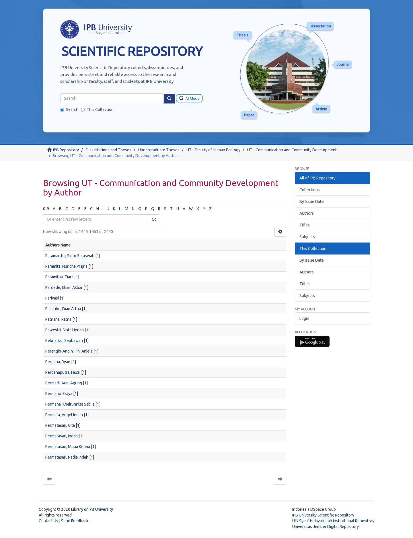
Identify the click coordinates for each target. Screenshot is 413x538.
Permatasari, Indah (61, 436)
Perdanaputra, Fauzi (62, 372)
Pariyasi (52, 298)
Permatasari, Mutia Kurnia (67, 446)
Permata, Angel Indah (64, 414)
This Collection (97, 109)
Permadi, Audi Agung (63, 383)
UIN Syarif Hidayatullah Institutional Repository (333, 521)
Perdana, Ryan (57, 361)
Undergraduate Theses (159, 150)
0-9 (46, 208)
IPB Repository (66, 150)
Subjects (307, 236)
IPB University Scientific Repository (323, 515)
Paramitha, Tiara (59, 277)
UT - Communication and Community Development (292, 150)
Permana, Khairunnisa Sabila (70, 404)
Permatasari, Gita (60, 425)
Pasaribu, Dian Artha (63, 308)
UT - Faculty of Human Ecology (213, 150)
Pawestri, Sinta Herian (64, 330)
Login (304, 318)
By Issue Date (311, 201)
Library (77, 509)
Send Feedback (74, 521)
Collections (309, 189)
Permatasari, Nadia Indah (66, 457)
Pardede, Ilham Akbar (64, 287)
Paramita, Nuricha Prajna (66, 266)
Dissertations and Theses (108, 150)
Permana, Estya (58, 393)
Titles (304, 225)
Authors (306, 213)
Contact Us (48, 521)
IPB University (101, 509)
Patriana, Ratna (58, 319)
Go (154, 219)
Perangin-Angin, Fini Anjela (69, 351)
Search (69, 109)
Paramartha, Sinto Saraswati (69, 255)
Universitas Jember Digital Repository (325, 526)
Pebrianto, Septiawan (64, 340)
